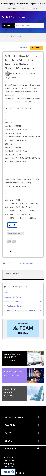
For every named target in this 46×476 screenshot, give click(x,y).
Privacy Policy (9, 463)
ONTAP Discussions (13, 36)
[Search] (29, 25)
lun (14, 242)
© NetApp (9, 457)
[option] (23, 328)
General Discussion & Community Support (19, 310)
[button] (36, 56)
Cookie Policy (9, 466)
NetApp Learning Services (13, 306)
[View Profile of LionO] (15, 74)
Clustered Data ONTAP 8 (15, 233)
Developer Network (11, 301)
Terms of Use (9, 460)
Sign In (38, 4)
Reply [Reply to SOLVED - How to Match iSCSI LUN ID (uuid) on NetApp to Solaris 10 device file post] (12, 251)
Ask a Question (36, 47)
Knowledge (11, 9)
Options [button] (23, 48)
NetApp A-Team (32, 9)
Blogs (21, 9)
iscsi (9, 242)
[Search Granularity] (8, 25)
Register (32, 4)
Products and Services (12, 297)
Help (43, 4)
